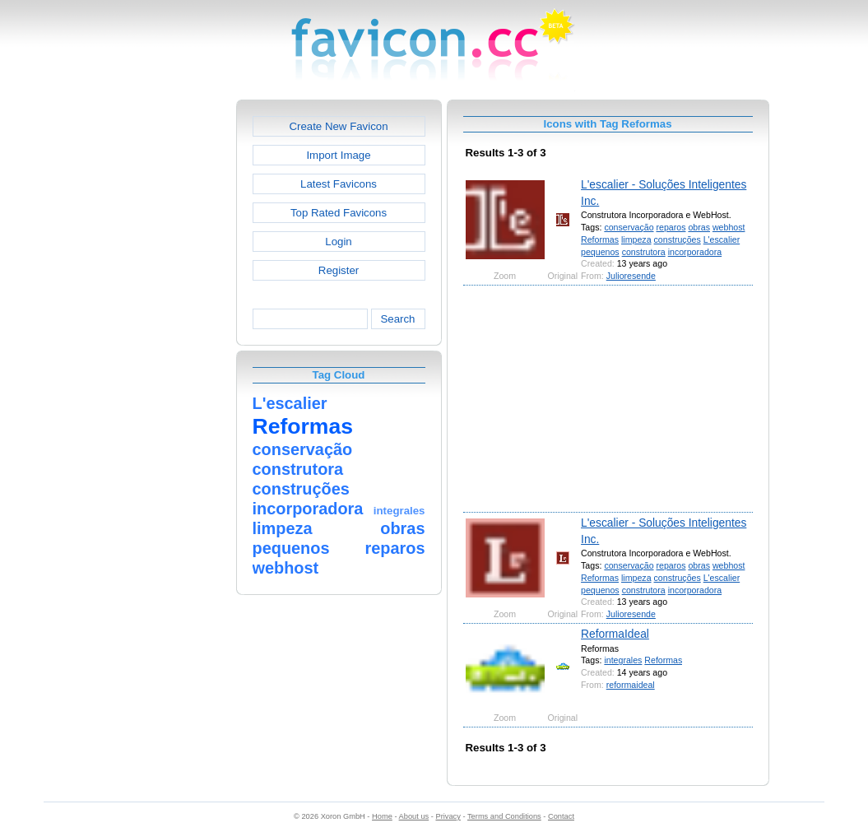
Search (397, 319)
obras (699, 227)
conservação (628, 227)
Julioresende (631, 276)
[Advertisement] (165, 346)
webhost (729, 227)
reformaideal (630, 685)
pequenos (600, 252)
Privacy (447, 816)
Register (338, 270)
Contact (561, 816)
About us (414, 816)
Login (338, 241)
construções (677, 239)
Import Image (338, 155)
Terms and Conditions (504, 816)
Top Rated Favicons (338, 213)
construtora (644, 252)
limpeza (636, 239)
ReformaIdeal (615, 633)
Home (382, 816)
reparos (670, 227)
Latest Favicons (338, 184)
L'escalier (721, 239)
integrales (623, 660)
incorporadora (695, 252)
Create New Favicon (338, 126)
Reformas (600, 239)
